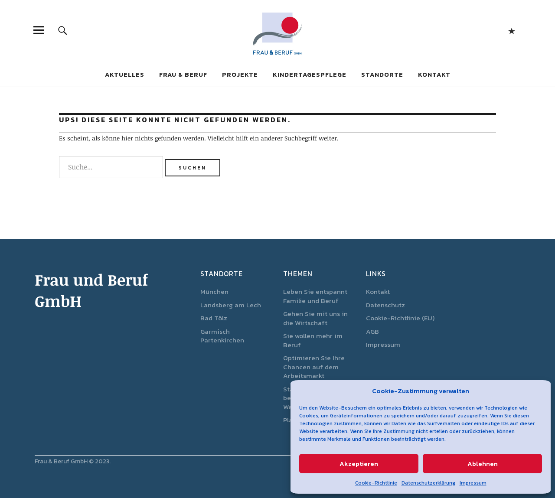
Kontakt (434, 74)
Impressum (473, 483)
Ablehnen (482, 464)
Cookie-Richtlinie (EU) (400, 318)
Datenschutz (385, 305)
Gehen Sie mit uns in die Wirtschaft (315, 318)
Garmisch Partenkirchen (222, 335)
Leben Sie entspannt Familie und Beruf (315, 296)
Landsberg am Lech (230, 305)
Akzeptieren (359, 464)
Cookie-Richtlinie (376, 483)
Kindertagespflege (309, 74)
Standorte (382, 74)
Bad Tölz (213, 318)
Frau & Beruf (183, 74)
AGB (372, 331)
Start (511, 30)
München (214, 291)
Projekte (240, 74)
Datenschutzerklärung (428, 483)
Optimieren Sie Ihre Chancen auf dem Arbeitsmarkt (314, 367)
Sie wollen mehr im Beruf (313, 340)
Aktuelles (124, 74)
